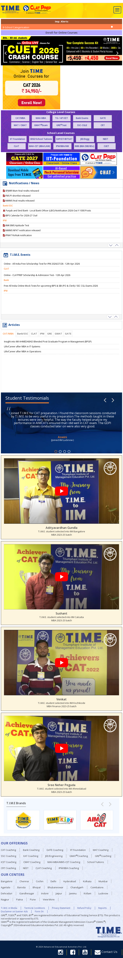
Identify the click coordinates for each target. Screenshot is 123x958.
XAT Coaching (30, 856)
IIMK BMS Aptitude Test (16, 230)
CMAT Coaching (31, 862)
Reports (102, 908)
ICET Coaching (8, 862)
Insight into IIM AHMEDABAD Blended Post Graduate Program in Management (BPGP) (47, 341)
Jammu (73, 893)
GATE (103, 118)
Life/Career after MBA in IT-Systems (22, 346)
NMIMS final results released (18, 205)
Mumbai (103, 881)
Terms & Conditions (34, 908)
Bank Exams (82, 118)
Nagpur (5, 899)
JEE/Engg (84, 139)
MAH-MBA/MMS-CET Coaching (63, 862)
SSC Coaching (8, 856)
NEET (105, 139)
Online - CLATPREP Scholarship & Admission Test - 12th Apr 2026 (37, 280)
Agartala (5, 887)
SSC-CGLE (82, 125)
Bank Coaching (31, 850)
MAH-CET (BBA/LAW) (39, 146)
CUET (106, 146)
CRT (103, 125)
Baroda (21, 887)
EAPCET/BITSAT (64, 139)
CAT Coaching (8, 850)
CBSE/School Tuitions (41, 139)
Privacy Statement (61, 908)
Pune (33, 899)
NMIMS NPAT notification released (22, 235)
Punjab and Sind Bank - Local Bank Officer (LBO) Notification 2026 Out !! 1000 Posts (47, 215)
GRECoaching (103, 856)
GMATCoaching (79, 856)
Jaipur (59, 893)
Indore (45, 893)
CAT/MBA (20, 118)
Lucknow (103, 893)
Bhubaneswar (55, 887)
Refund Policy (84, 908)
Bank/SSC (22, 333)
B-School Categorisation (16, 27)
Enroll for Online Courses (61, 32)
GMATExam (41, 125)
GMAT (58, 333)
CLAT (16, 146)
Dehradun (6, 893)
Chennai (24, 881)
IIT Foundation (17, 139)
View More (49, 899)
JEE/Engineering (53, 856)
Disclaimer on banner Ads (14, 911)
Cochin (39, 881)
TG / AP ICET (61, 118)
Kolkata (87, 881)
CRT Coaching (8, 868)
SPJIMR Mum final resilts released (21, 195)
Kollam (87, 893)
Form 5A (39, 911)
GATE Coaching (55, 850)
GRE (49, 333)
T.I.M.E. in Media (9, 908)
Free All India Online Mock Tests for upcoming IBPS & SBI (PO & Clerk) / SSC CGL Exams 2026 (51, 290)
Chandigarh (76, 887)
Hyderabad (69, 881)
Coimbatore (97, 887)
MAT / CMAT (20, 125)
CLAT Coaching (44, 868)
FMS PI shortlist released (16, 200)
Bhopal (37, 887)
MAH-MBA (41, 118)
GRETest (61, 125)
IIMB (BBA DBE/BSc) (84, 146)
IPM (42, 333)
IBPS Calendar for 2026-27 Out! (20, 220)
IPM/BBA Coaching (69, 868)
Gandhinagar (26, 893)
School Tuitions (95, 862)
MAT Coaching (100, 850)
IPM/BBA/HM (62, 146)
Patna (19, 899)
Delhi (53, 881)
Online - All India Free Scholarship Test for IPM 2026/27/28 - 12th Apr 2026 (42, 268)
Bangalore (6, 881)
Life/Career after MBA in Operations (22, 351)
